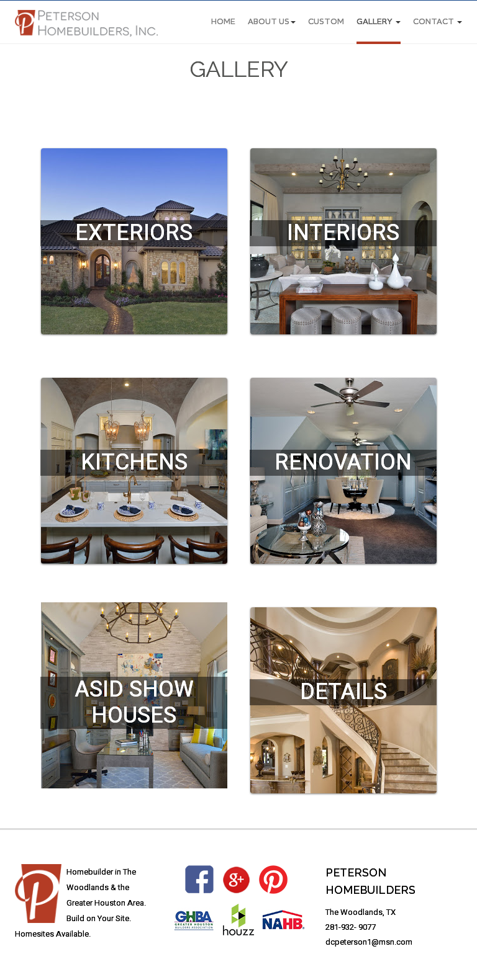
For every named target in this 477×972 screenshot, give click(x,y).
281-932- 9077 (350, 927)
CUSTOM (326, 22)
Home (223, 22)
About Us (272, 22)
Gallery (379, 22)
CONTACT (437, 22)
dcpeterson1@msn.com (368, 942)
